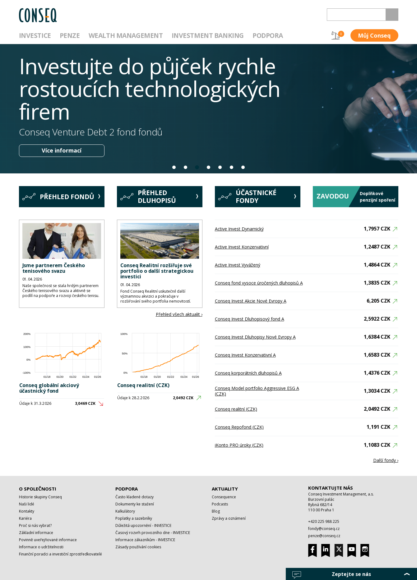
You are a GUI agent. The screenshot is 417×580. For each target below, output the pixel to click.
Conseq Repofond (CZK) (239, 427)
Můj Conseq (374, 35)
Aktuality (225, 489)
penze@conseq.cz (324, 535)
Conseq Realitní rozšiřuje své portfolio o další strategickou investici (157, 271)
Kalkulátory (125, 511)
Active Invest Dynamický (239, 229)
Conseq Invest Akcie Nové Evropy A (250, 301)
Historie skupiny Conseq (40, 497)
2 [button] (186, 167)
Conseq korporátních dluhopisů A (248, 373)
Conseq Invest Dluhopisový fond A (249, 319)
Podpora (268, 35)
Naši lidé (26, 504)
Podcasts (220, 504)
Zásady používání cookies (138, 547)
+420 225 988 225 (323, 521)
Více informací (61, 150)
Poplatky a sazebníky (133, 518)
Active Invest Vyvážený (237, 265)
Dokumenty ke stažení (134, 504)
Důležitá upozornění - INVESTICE (143, 525)
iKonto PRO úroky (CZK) (239, 445)
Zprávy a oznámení (229, 518)
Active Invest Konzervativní (242, 247)
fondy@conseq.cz (324, 528)
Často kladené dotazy (134, 497)
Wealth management (126, 35)
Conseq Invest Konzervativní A (245, 355)
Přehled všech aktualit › (179, 314)
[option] (208, 108)
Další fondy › (385, 460)
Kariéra (25, 518)
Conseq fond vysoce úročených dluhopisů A (259, 283)
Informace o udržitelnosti (41, 547)
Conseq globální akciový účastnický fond (49, 388)
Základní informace (36, 532)
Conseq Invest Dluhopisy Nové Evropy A (255, 337)
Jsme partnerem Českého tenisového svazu (53, 268)
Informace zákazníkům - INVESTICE (145, 539)
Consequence (224, 497)
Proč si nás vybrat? (35, 525)
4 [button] (209, 167)
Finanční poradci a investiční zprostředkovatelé (60, 554)
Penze (70, 35)
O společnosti (37, 489)
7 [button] (243, 167)
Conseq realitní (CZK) (143, 385)
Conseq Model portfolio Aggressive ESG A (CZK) (257, 391)
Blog (216, 511)
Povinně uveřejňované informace (48, 539)
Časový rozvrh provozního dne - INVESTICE (152, 532)
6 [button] (232, 167)
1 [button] (174, 167)
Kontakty (26, 511)
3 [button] (197, 167)
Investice (35, 35)
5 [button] (220, 167)
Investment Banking (208, 35)
